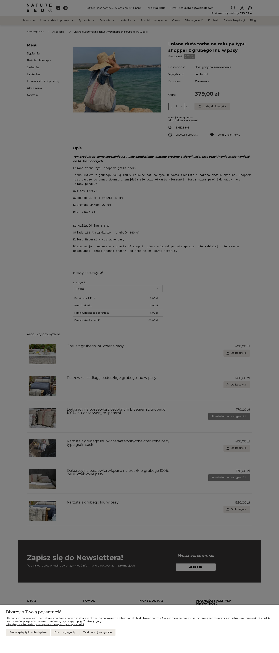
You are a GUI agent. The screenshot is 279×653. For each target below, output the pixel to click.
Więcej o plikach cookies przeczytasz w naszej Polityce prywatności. (45, 624)
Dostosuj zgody (64, 632)
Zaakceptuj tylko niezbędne (27, 632)
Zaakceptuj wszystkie (97, 632)
